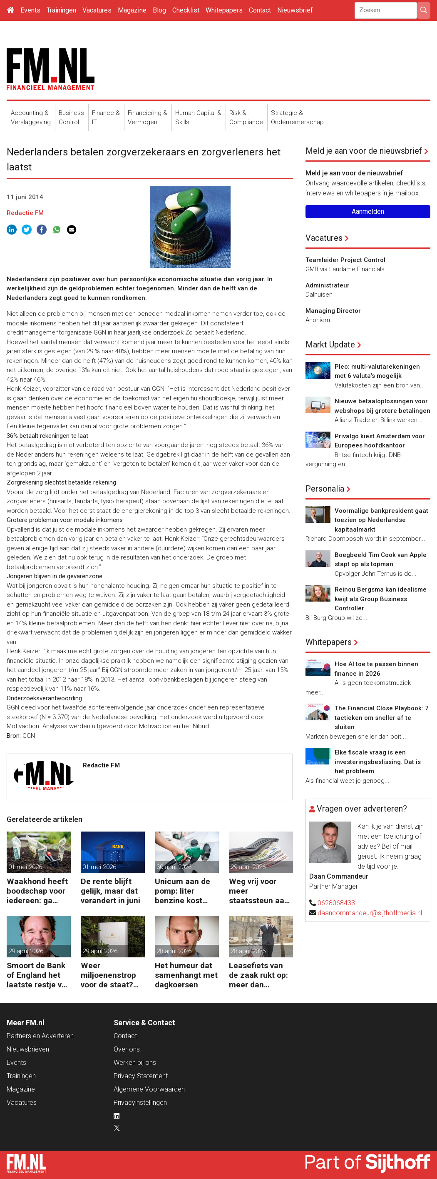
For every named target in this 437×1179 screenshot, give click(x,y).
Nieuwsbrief (295, 10)
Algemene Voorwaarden (149, 1089)
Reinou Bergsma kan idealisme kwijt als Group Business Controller (381, 599)
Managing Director (333, 311)
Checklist (185, 10)
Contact (260, 10)
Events (30, 10)
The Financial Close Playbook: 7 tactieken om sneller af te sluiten (382, 717)
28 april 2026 (173, 951)
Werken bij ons (135, 1063)
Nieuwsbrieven (28, 1049)
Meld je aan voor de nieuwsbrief (363, 151)
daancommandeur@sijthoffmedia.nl (370, 913)
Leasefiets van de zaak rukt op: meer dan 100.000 (258, 975)
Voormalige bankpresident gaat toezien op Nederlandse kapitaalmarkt (381, 520)
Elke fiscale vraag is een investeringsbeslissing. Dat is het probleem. (378, 762)
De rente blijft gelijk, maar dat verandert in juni (110, 891)
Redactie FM (25, 213)
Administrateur (327, 285)
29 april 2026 (248, 867)
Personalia (324, 489)
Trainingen (61, 10)
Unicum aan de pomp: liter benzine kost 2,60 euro (182, 891)
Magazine (132, 10)
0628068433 (336, 903)
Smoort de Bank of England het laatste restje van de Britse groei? (39, 975)
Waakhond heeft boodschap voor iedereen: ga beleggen (37, 891)
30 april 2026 (173, 867)
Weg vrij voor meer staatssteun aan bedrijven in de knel (259, 891)
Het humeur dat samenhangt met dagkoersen (186, 975)
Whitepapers (224, 10)
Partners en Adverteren (40, 1036)
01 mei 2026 (25, 867)
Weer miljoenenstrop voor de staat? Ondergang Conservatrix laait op (108, 975)
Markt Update (330, 345)
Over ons (127, 1049)
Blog (159, 10)
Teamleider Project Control (345, 260)
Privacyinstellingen (140, 1103)
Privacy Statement (141, 1076)
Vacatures (97, 10)
